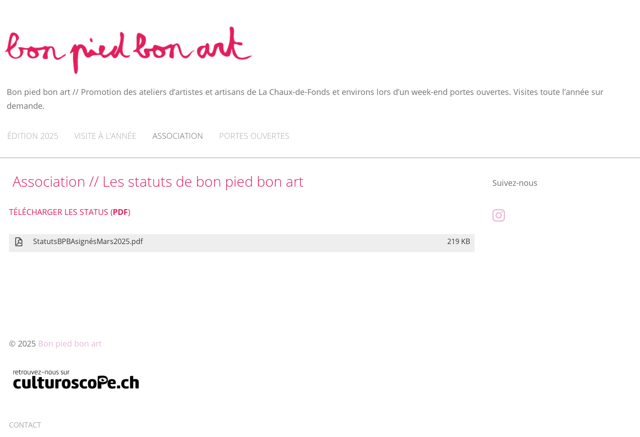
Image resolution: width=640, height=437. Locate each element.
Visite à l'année (105, 135)
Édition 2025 (32, 135)
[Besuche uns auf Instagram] (498, 215)
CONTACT (25, 425)
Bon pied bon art (70, 343)
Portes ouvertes (254, 135)
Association (178, 135)
